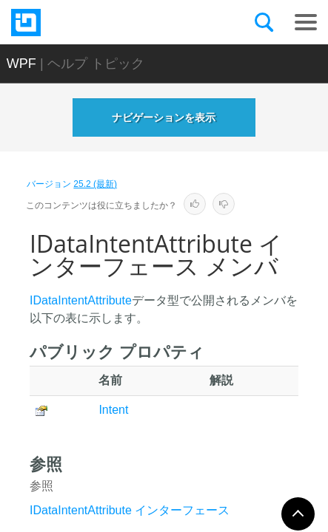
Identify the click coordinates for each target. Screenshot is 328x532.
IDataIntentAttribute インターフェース (130, 510)
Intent (113, 409)
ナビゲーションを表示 (163, 117)
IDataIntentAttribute (81, 300)
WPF (21, 63)
